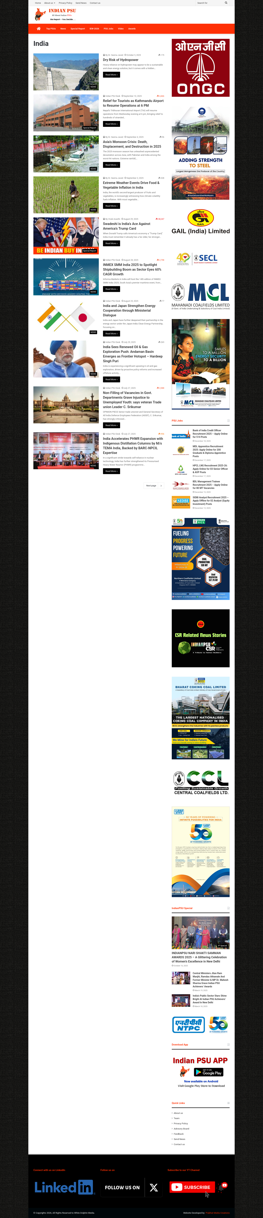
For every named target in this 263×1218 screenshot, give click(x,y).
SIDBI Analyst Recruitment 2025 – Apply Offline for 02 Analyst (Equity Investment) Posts (211, 500)
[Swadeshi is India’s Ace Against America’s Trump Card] (66, 235)
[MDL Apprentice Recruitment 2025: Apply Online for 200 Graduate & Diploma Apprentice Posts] (181, 451)
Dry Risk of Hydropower (120, 60)
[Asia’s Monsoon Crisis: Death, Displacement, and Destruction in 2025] (66, 153)
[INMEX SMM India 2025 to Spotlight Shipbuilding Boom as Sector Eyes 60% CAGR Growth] (66, 276)
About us (48, 3)
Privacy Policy (65, 3)
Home (38, 3)
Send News (81, 3)
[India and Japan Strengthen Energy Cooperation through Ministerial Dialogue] (66, 317)
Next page (154, 486)
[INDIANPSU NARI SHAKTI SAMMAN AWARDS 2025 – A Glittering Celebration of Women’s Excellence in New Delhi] (201, 932)
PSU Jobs (108, 28)
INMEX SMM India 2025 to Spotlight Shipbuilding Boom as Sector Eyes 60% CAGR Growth (132, 269)
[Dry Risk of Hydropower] (66, 71)
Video (121, 28)
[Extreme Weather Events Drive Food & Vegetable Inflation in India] (66, 194)
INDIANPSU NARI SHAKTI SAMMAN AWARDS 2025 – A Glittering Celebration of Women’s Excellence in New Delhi (199, 957)
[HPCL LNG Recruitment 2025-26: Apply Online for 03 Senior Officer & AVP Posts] (181, 470)
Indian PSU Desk (113, 96)
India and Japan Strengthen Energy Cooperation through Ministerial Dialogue (129, 310)
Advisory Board (181, 1128)
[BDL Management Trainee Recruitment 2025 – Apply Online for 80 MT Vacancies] (181, 486)
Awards (132, 28)
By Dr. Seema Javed (114, 55)
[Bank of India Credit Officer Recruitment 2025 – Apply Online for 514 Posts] (181, 435)
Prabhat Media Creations (218, 1213)
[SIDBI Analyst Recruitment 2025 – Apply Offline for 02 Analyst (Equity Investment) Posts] (181, 502)
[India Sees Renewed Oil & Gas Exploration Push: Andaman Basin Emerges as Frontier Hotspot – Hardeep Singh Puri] (66, 359)
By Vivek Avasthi (113, 219)
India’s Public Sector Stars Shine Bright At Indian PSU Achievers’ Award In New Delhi (210, 999)
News (63, 28)
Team (176, 1118)
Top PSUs (51, 28)
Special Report (78, 28)
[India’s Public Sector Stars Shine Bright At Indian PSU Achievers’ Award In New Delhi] (181, 1000)
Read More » (112, 74)
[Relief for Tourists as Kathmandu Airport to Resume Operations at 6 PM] (66, 112)
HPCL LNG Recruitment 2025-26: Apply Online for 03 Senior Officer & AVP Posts (210, 468)
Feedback (179, 1133)
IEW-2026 (94, 28)
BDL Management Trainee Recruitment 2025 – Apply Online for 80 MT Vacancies (210, 484)
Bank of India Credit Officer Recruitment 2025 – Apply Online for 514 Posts (210, 433)
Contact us (95, 3)
